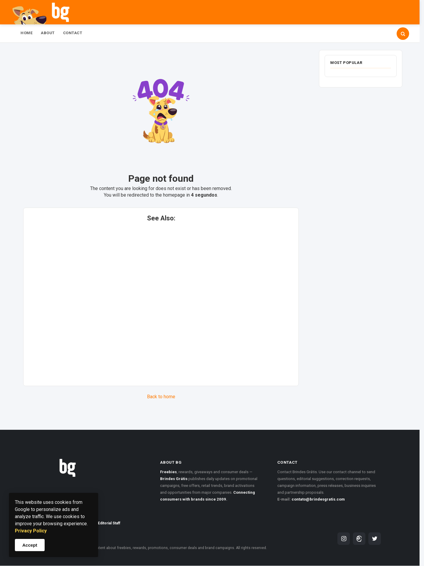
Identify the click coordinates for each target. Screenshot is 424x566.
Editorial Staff (109, 523)
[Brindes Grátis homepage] (92, 460)
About (48, 33)
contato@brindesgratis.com (318, 499)
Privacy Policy (31, 531)
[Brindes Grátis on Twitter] (374, 538)
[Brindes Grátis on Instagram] (343, 538)
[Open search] (403, 33)
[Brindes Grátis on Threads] (359, 538)
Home (26, 33)
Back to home (161, 396)
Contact (72, 33)
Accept (29, 545)
